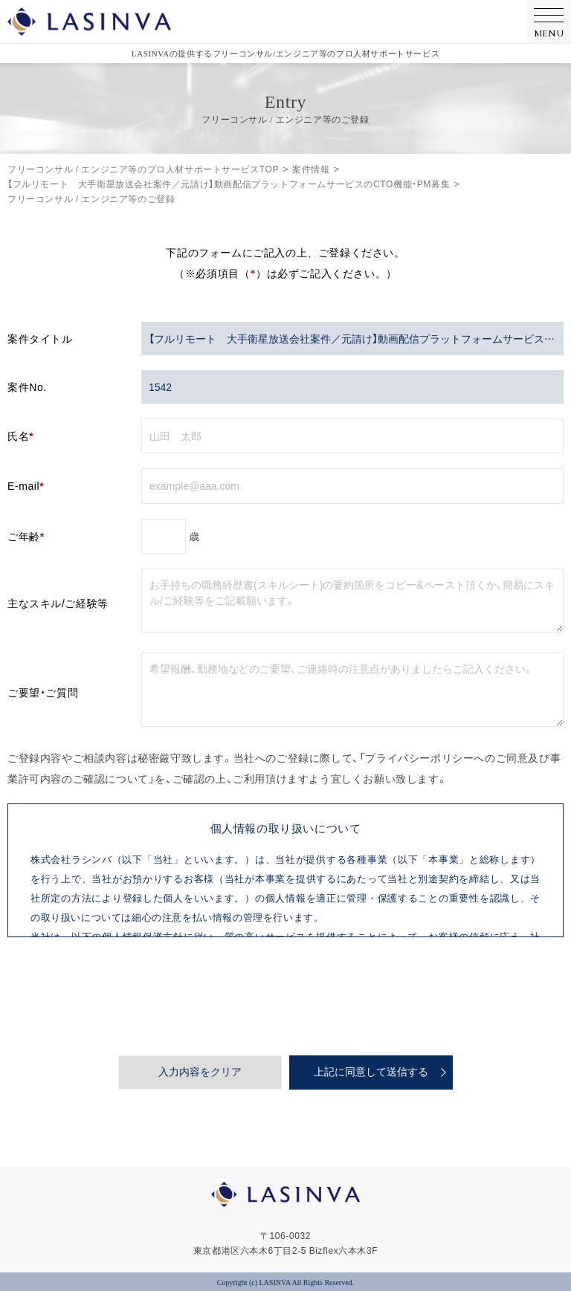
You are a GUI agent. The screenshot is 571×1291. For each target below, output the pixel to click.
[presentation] (285, 996)
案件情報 (310, 168)
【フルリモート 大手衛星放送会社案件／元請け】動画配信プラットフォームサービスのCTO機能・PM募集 (228, 183)
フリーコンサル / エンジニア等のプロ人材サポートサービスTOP (143, 168)
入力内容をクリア (200, 1072)
